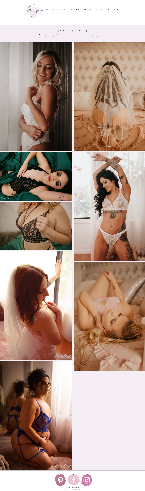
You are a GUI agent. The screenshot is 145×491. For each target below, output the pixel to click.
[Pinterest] (60, 480)
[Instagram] (86, 480)
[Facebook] (73, 480)
